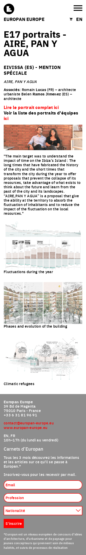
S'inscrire (14, 523)
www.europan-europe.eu (25, 427)
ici (6, 118)
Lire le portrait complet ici (31, 107)
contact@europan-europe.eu (29, 422)
